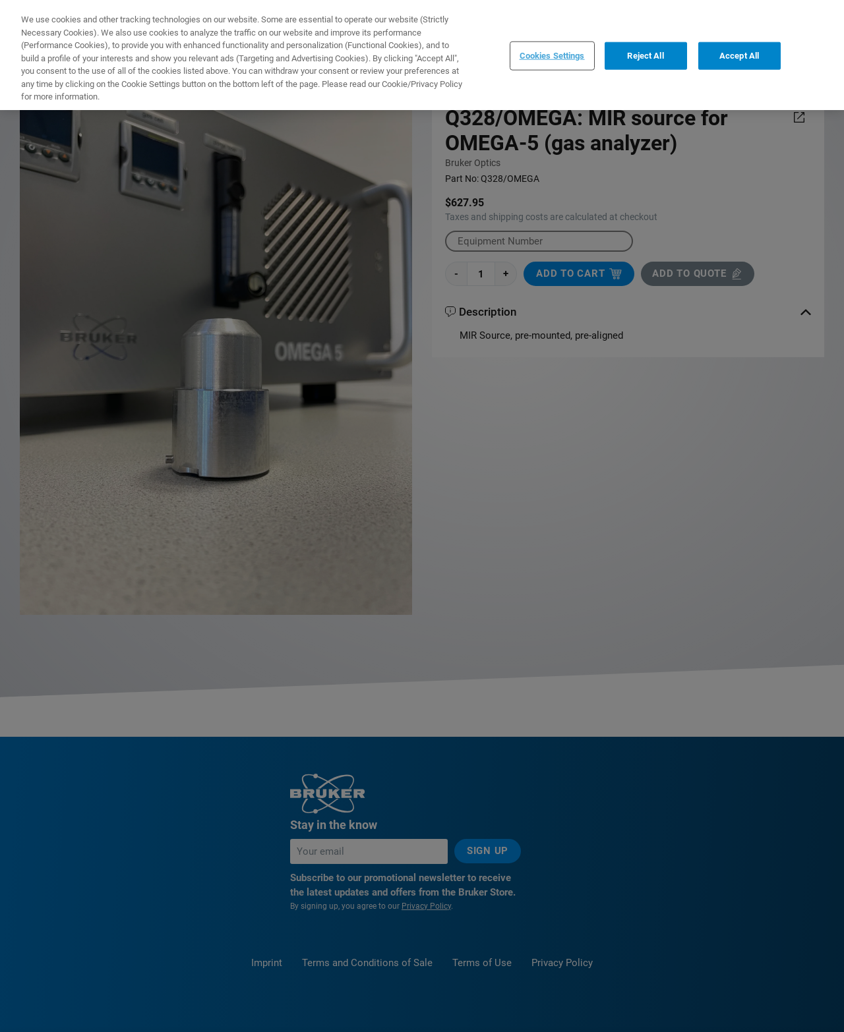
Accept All (739, 56)
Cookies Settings (552, 56)
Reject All (645, 56)
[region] (422, 55)
